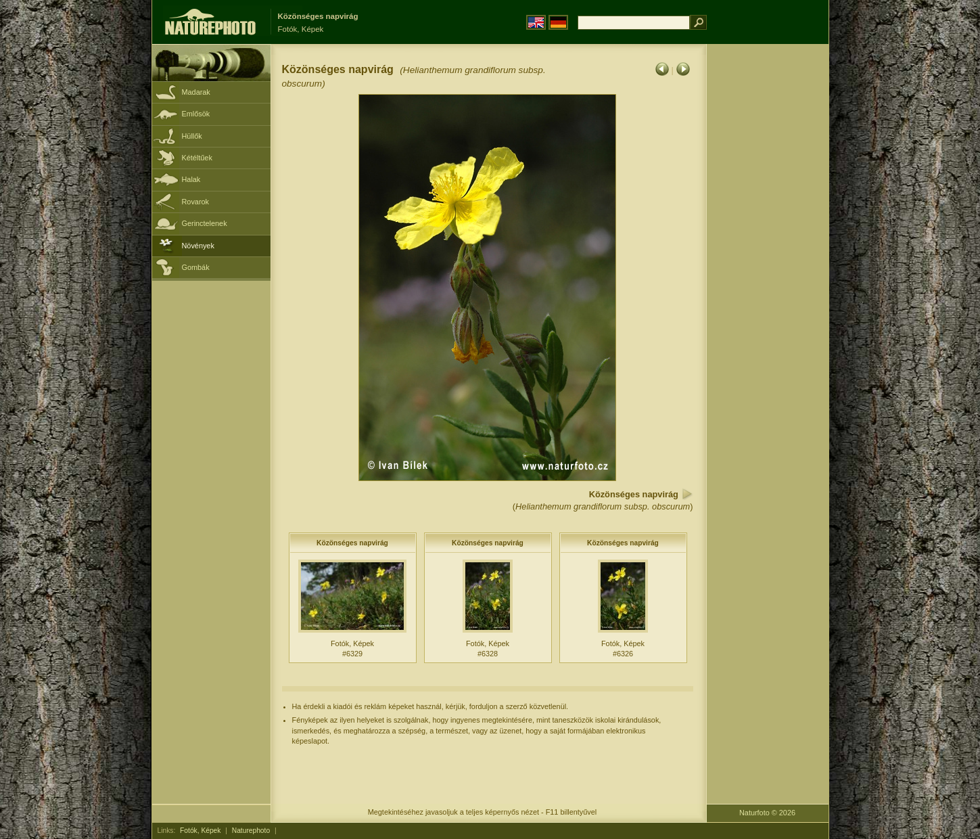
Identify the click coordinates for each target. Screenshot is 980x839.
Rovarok (196, 202)
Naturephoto (251, 830)
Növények (198, 246)
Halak (191, 179)
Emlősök (196, 114)
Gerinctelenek (204, 223)
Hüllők (192, 136)
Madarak (196, 92)
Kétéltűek (197, 158)
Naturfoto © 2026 (767, 813)
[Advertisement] (768, 260)
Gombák (196, 267)
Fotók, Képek (200, 830)
